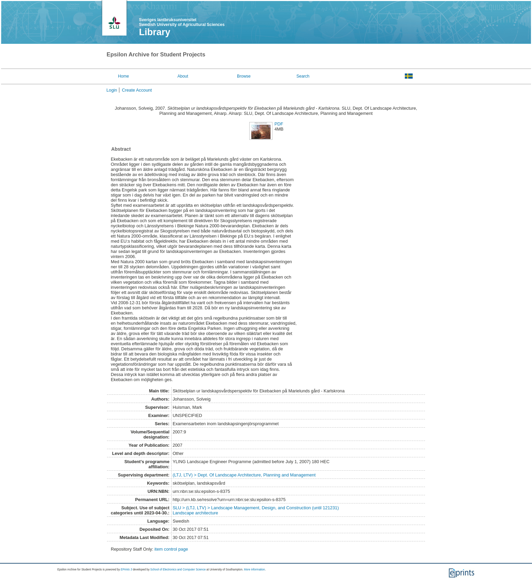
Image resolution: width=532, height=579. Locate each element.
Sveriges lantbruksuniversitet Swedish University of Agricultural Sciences (182, 22)
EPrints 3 (126, 569)
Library (155, 32)
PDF (279, 123)
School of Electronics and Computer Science (178, 569)
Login (111, 90)
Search (302, 76)
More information (254, 569)
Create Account (137, 90)
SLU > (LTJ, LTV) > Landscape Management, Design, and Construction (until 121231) (256, 507)
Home (123, 76)
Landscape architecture (195, 512)
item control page (171, 549)
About (182, 76)
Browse (244, 76)
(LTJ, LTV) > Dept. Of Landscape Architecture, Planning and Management (244, 474)
